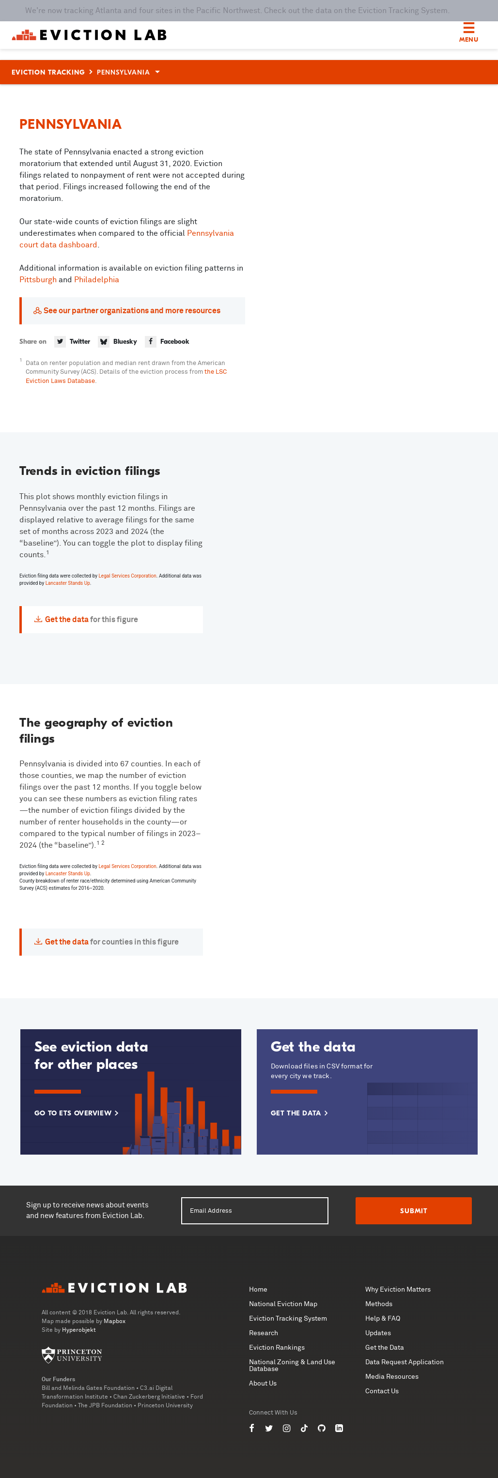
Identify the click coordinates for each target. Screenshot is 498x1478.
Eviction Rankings (277, 1347)
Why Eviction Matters (398, 1289)
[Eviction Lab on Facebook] (252, 1428)
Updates (378, 1333)
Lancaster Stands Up (68, 583)
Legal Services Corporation (127, 576)
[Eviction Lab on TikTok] (304, 1428)
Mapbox (114, 1322)
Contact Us (382, 1391)
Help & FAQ (382, 1318)
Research (263, 1333)
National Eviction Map (283, 1304)
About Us (263, 1383)
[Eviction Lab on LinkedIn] (339, 1428)
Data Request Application (404, 1362)
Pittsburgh (39, 280)
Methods (378, 1304)
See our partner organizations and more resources (132, 311)
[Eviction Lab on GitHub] (321, 1428)
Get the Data (384, 1347)
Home (258, 1289)
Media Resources (392, 1376)
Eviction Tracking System (288, 1318)
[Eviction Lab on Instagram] (287, 1428)
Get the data (67, 620)
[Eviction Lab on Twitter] (269, 1428)
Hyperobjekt (79, 1330)
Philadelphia (96, 280)
